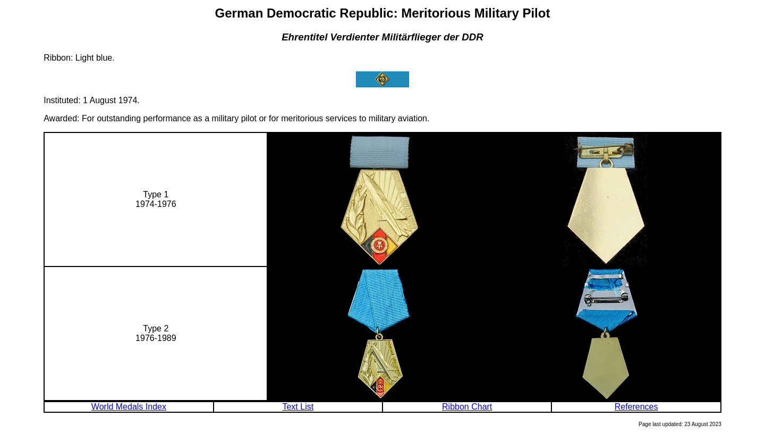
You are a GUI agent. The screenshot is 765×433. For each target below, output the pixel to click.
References (636, 406)
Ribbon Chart (467, 406)
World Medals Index (128, 406)
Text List (297, 406)
